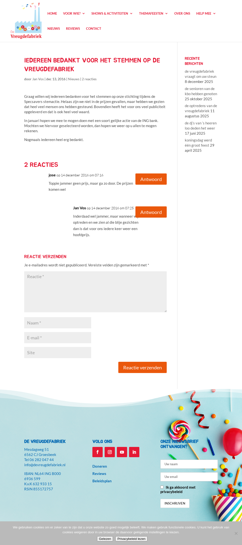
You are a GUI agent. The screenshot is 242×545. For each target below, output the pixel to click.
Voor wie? (71, 13)
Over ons (182, 13)
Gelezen (105, 539)
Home (52, 13)
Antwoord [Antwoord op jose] (151, 179)
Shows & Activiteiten (109, 13)
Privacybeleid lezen (131, 539)
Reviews (73, 28)
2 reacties (89, 79)
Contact (93, 28)
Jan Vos (38, 79)
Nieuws (53, 28)
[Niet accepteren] (235, 533)
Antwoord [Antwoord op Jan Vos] (151, 212)
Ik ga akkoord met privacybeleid (178, 489)
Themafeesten (151, 13)
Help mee (203, 13)
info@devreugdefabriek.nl (45, 465)
